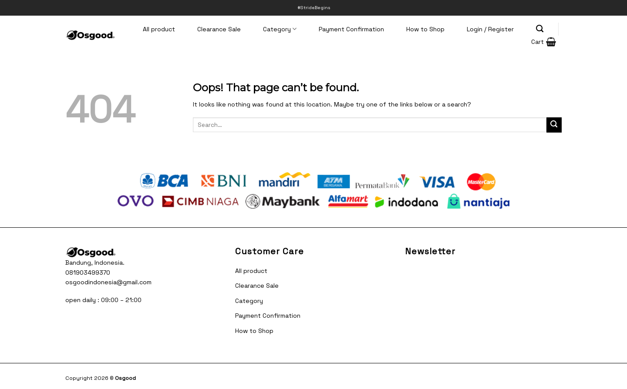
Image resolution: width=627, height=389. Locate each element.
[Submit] (554, 125)
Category (280, 29)
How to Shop (425, 29)
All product (159, 29)
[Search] (540, 28)
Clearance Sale (219, 29)
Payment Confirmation (351, 29)
